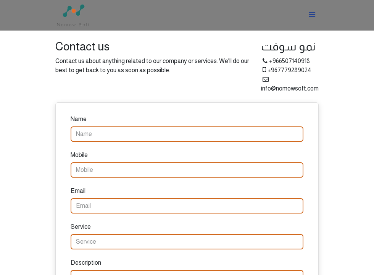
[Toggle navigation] (312, 15)
